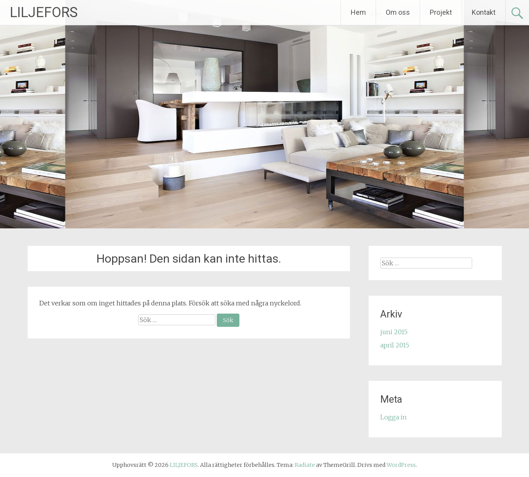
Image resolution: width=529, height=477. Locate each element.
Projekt (441, 12)
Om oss (398, 12)
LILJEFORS (44, 12)
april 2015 (394, 345)
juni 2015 (394, 332)
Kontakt (484, 12)
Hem (358, 12)
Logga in (393, 417)
